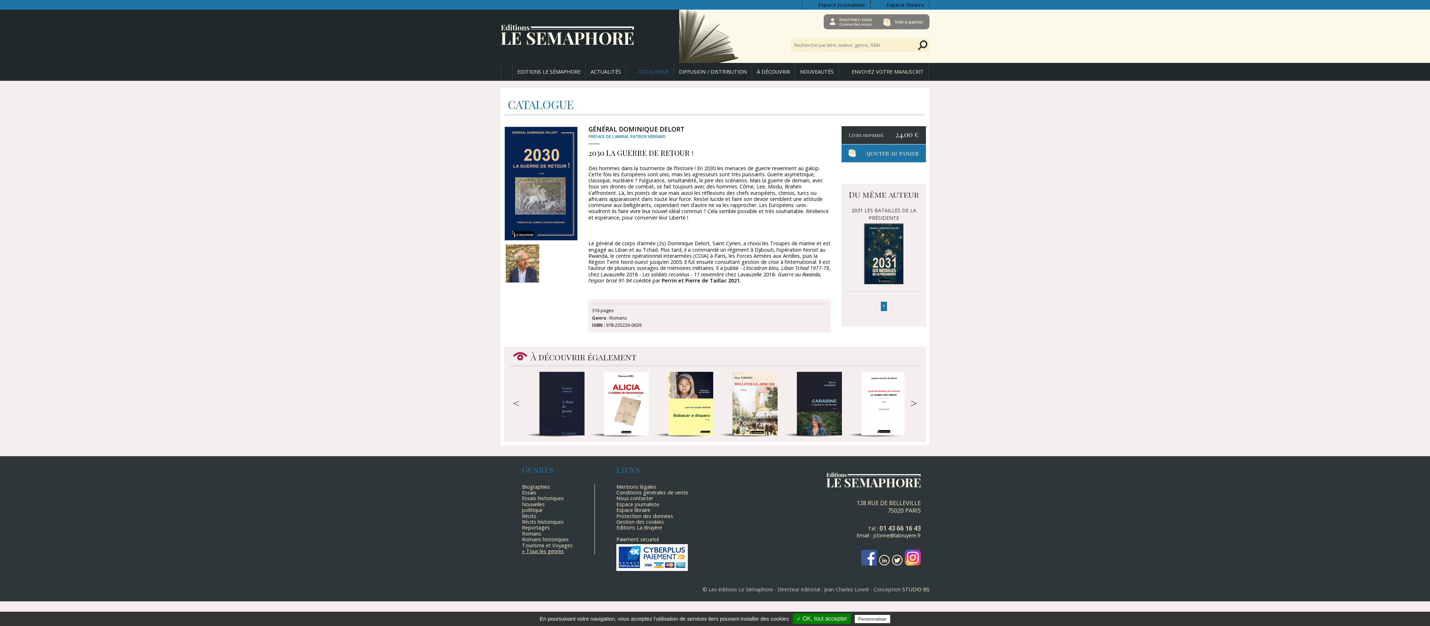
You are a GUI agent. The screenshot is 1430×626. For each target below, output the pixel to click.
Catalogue (654, 71)
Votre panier (909, 22)
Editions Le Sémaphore (549, 71)
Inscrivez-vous (854, 21)
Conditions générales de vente (652, 492)
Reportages (536, 527)
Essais (529, 492)
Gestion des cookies (640, 521)
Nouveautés (817, 71)
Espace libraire (905, 4)
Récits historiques (543, 521)
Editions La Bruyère (639, 527)
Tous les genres (545, 551)
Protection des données (644, 516)
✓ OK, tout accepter (822, 619)
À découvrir (773, 71)
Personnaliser (872, 619)
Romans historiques (545, 539)
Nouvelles (533, 504)
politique (532, 510)
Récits (529, 516)
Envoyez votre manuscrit (888, 71)
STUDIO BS (916, 589)
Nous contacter (634, 498)
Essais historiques (543, 498)
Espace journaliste (841, 4)
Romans (531, 533)
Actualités (606, 71)
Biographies (536, 486)
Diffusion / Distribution (713, 71)
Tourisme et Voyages (547, 545)
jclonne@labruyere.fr (897, 535)
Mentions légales (636, 486)
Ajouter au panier (892, 153)
